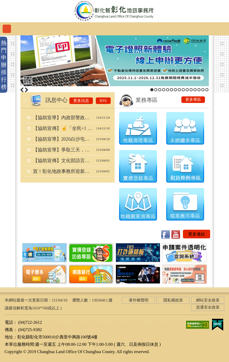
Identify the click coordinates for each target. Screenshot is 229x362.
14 (203, 89)
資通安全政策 (208, 307)
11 (191, 89)
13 (199, 89)
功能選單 (7, 29)
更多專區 (193, 99)
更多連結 (196, 234)
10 (187, 89)
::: (25, 100)
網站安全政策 (208, 300)
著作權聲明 (138, 300)
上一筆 (22, 89)
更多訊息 (81, 100)
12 (195, 89)
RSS (103, 100)
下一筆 (26, 89)
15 (207, 89)
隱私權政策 (173, 300)
